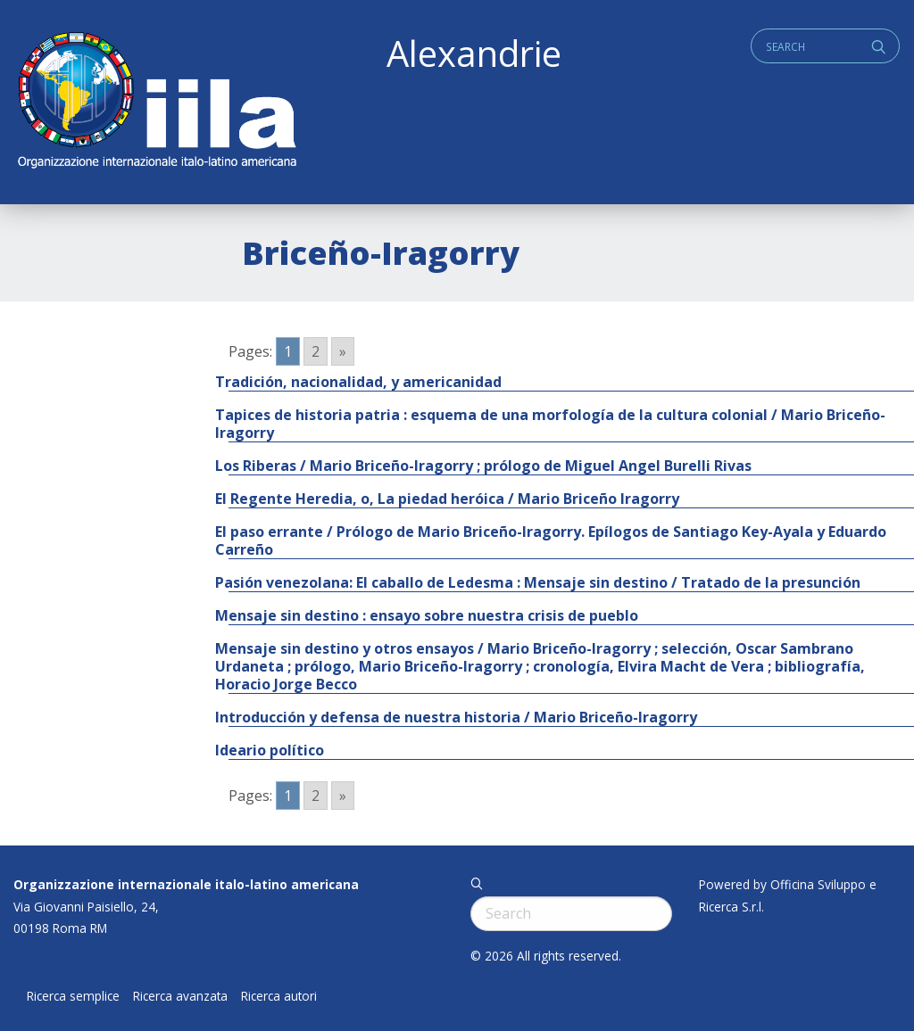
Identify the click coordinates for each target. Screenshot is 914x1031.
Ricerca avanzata (180, 996)
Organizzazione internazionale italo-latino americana (186, 884)
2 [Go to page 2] (316, 351)
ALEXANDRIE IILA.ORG (156, 102)
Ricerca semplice (73, 996)
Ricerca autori (279, 996)
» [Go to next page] (342, 351)
